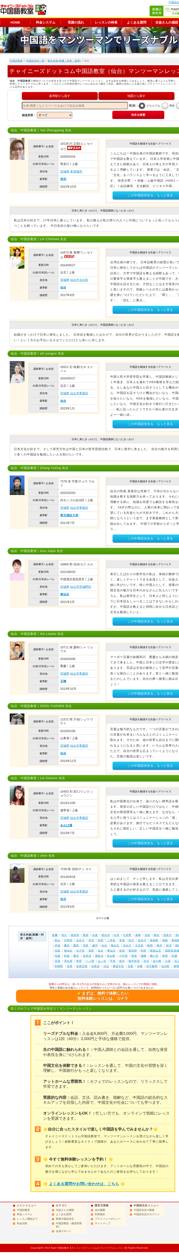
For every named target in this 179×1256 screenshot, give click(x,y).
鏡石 (157, 935)
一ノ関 (90, 961)
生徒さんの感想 (65, 1210)
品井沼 (87, 955)
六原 (168, 961)
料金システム (45, 22)
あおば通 (66, 825)
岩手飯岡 (152, 966)
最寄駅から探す (59, 96)
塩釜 (57, 955)
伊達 (57, 945)
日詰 (106, 966)
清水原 (68, 961)
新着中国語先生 (65, 1218)
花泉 (57, 961)
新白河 (106, 935)
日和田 (68, 940)
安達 (122, 940)
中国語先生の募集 (144, 1210)
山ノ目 (102, 961)
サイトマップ (102, 1223)
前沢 (122, 961)
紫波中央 (118, 966)
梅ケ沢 (154, 955)
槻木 (159, 945)
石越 (174, 955)
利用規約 (100, 1214)
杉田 (100, 940)
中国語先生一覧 (35, 60)
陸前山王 (155, 950)
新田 (165, 955)
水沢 (146, 961)
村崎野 (59, 966)
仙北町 (165, 966)
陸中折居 (134, 961)
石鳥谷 (95, 966)
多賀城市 (76, 171)
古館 (130, 966)
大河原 (139, 945)
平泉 (113, 961)
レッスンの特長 (106, 22)
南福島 (154, 940)
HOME (15, 22)
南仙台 (68, 950)
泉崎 (138, 935)
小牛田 (123, 955)
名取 (57, 950)
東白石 (115, 945)
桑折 (67, 945)
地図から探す (136, 96)
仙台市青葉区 (79, 393)
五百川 (80, 940)
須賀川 (167, 935)
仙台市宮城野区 (80, 586)
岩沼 (169, 945)
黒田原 (75, 935)
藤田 (76, 945)
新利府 (133, 950)
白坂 (95, 935)
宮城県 (64, 171)
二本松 (111, 940)
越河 (95, 945)
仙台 (63, 287)
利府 (143, 950)
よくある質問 (136, 22)
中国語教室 (16, 60)
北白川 (127, 945)
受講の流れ (76, 22)
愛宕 (76, 955)
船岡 (150, 945)
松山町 (111, 955)
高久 (64, 935)
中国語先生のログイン (147, 1214)
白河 (116, 935)
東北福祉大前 (69, 515)
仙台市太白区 (79, 280)
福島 (165, 940)
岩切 (63, 179)
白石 (104, 945)
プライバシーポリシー (108, 1218)
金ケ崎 (157, 961)
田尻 (134, 955)
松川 (131, 940)
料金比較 (22, 1223)
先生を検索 (138, 114)
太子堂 (80, 950)
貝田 (86, 945)
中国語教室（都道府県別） (69, 1225)
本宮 (91, 940)
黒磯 (55, 935)
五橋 (63, 681)
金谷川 (142, 940)
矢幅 (140, 966)
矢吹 (147, 935)
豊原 (86, 935)
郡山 (57, 940)
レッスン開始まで (27, 1218)
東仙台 (64, 594)
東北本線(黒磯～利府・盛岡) (64, 60)
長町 (91, 950)
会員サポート (63, 1231)
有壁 (79, 961)
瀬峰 (143, 955)
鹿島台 (99, 955)
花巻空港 (81, 966)
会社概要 (100, 1210)
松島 (67, 955)
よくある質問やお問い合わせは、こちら (84, 1184)
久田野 (127, 935)
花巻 (70, 966)
